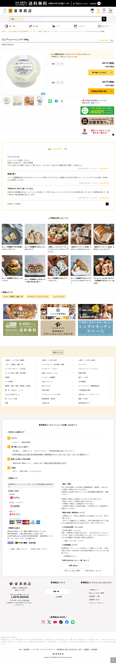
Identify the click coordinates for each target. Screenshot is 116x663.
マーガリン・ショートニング (61, 31)
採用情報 (94, 649)
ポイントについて (40, 451)
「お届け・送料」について (17, 549)
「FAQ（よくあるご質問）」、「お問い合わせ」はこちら (81, 570)
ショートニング (78, 31)
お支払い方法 (37, 463)
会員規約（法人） (94, 599)
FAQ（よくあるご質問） (96, 593)
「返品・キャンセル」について (72, 541)
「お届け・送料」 (71, 454)
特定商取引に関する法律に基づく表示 (69, 649)
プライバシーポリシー (95, 603)
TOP (20, 649)
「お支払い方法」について (37, 549)
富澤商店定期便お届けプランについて (60, 451)
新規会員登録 (25, 442)
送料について (26, 451)
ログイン (15, 442)
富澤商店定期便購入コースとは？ (93, 100)
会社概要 (58, 597)
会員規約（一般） (94, 596)
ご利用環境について (68, 556)
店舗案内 (87, 649)
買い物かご (15, 451)
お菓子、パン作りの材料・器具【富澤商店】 (15, 31)
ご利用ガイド (92, 590)
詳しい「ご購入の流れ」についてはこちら (26, 471)
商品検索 (27, 649)
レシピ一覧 (35, 649)
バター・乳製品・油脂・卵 (40, 31)
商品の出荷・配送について (90, 103)
